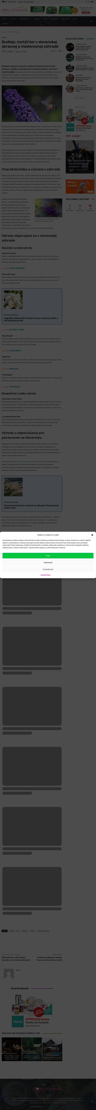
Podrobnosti (48, 569)
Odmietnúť (48, 562)
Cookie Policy (45, 575)
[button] (92, 535)
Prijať (48, 556)
